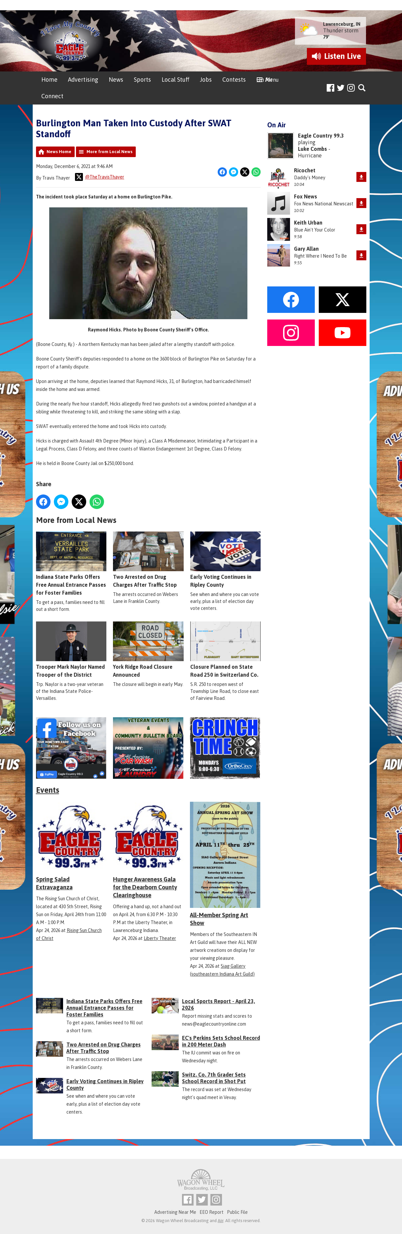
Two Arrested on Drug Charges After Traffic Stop (148, 560)
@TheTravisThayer (99, 177)
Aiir (220, 1220)
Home (49, 79)
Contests (234, 79)
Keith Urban (308, 223)
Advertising (83, 79)
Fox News (305, 196)
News (116, 79)
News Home (59, 151)
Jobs (206, 79)
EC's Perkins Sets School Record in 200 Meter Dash (221, 1041)
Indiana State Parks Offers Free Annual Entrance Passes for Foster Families (71, 564)
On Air (264, 79)
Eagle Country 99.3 (321, 136)
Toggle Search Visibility (362, 88)
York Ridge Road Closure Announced (148, 649)
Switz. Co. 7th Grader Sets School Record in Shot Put (214, 1078)
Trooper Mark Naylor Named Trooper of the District (71, 649)
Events (47, 790)
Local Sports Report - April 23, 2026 (218, 1004)
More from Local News (109, 151)
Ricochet (304, 170)
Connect (52, 96)
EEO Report (212, 1212)
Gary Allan (306, 249)
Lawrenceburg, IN (341, 24)
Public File (237, 1212)
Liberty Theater (160, 938)
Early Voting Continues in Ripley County (225, 560)
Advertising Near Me (175, 1212)
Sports (142, 79)
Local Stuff (175, 79)
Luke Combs (312, 149)
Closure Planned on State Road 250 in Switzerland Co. (225, 649)
